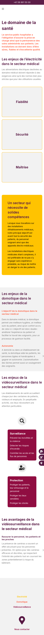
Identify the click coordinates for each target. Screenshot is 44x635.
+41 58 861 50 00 (22, 2)
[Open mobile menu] (3, 9)
